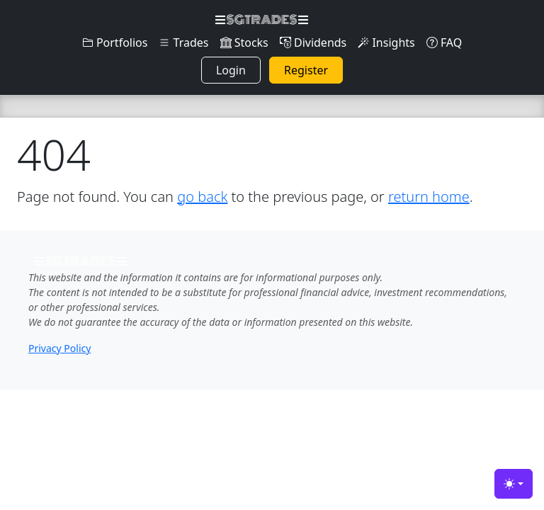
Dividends (313, 42)
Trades (183, 42)
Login (231, 70)
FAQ (444, 42)
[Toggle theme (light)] (513, 484)
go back (202, 196)
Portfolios (115, 42)
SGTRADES (261, 19)
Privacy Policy (59, 348)
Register (306, 70)
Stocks (244, 42)
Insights (386, 42)
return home (429, 196)
